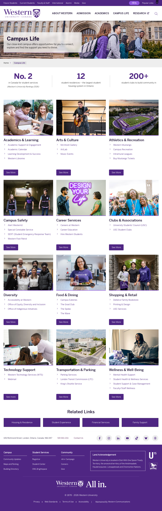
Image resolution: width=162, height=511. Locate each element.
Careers (64, 464)
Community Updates (12, 459)
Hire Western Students (72, 234)
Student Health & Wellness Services (130, 379)
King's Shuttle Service (71, 383)
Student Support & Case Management (131, 383)
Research (139, 13)
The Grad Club (67, 304)
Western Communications (119, 502)
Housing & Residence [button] (22, 422)
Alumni (69, 3)
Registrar (36, 459)
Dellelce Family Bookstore (125, 300)
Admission (84, 13)
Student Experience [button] (61, 422)
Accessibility (84, 502)
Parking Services (69, 374)
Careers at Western (70, 225)
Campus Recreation (123, 149)
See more (11, 397)
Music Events (67, 154)
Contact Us (78, 438)
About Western (62, 13)
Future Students (10, 3)
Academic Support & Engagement (24, 145)
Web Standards (51, 502)
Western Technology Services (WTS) (25, 374)
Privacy (37, 502)
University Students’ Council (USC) (130, 225)
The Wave (65, 313)
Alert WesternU (15, 225)
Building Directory (11, 469)
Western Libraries (16, 158)
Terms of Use (68, 502)
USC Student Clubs (122, 229)
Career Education (69, 229)
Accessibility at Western (19, 300)
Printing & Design (121, 304)
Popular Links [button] (147, 3)
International (57, 3)
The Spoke (66, 309)
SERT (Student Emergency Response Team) (29, 234)
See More (10, 172)
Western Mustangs (122, 145)
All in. (134, 3)
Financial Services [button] (101, 422)
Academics (102, 13)
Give (84, 3)
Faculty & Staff (43, 3)
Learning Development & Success (24, 154)
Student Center (38, 464)
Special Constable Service (20, 229)
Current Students (27, 3)
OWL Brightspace (39, 469)
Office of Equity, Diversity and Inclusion (26, 304)
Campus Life (121, 13)
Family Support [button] (140, 422)
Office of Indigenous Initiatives (22, 309)
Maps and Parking (11, 464)
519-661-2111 (62, 438)
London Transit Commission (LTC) (77, 379)
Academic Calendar (17, 149)
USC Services (119, 309)
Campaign (67, 459)
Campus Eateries (69, 300)
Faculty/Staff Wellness (124, 388)
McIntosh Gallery (69, 145)
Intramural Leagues (122, 154)
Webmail (12, 379)
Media (76, 3)
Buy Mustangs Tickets (124, 158)
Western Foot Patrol (17, 238)
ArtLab (64, 149)
